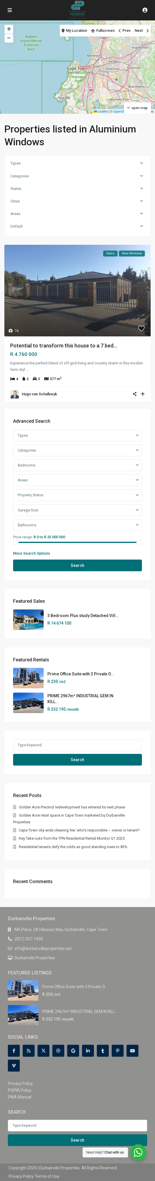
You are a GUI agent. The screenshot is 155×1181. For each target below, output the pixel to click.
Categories (19, 176)
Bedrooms (26, 465)
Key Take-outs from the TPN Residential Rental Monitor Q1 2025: (72, 838)
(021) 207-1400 (29, 939)
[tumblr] (103, 1051)
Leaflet (101, 111)
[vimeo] (14, 1066)
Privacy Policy (20, 1083)
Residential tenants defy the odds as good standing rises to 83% (73, 847)
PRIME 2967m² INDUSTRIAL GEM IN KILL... (79, 1011)
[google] (73, 1051)
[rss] (29, 1051)
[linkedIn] (88, 1051)
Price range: (23, 537)
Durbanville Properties (35, 957)
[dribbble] (58, 1051)
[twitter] (43, 1051)
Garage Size (28, 510)
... (27, 369)
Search (77, 565)
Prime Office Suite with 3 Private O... (80, 674)
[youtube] (132, 1051)
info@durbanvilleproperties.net (43, 948)
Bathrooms (27, 525)
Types (15, 163)
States (15, 188)
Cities (15, 201)
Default (16, 226)
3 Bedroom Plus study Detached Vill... (83, 615)
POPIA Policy (19, 1090)
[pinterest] (118, 1051)
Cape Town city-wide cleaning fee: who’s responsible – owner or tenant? (79, 830)
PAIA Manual (19, 1097)
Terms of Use (47, 1176)
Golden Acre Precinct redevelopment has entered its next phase (72, 807)
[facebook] (14, 1051)
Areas (15, 214)
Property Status (30, 495)
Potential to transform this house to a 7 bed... (63, 346)
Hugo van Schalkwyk (39, 394)
